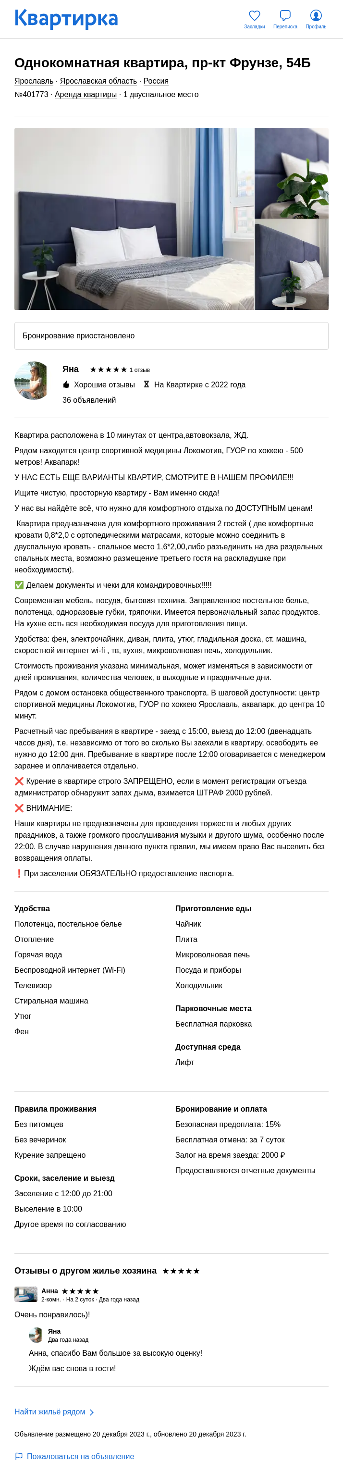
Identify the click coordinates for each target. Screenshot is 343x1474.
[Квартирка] (73, 19)
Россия (156, 81)
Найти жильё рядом (49, 1412)
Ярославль (33, 81)
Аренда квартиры (86, 94)
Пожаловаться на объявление (74, 1456)
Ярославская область (98, 81)
